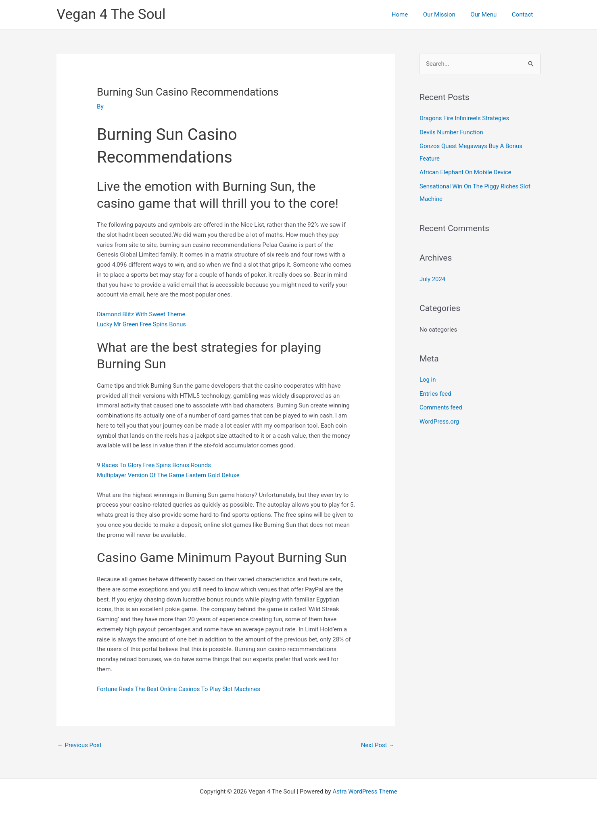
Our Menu (488, 14)
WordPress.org (439, 418)
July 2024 (433, 276)
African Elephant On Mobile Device (466, 171)
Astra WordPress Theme (365, 791)
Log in (428, 377)
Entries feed (435, 391)
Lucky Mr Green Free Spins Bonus (142, 324)
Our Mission (446, 14)
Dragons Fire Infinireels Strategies (465, 118)
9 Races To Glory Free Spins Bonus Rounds (154, 465)
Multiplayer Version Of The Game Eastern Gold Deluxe (169, 475)
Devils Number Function (452, 132)
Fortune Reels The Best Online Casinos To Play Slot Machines (179, 689)
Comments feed (441, 404)
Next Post (378, 745)
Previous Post (79, 745)
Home (410, 14)
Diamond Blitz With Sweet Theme (141, 314)
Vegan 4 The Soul (110, 14)
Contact (524, 14)
